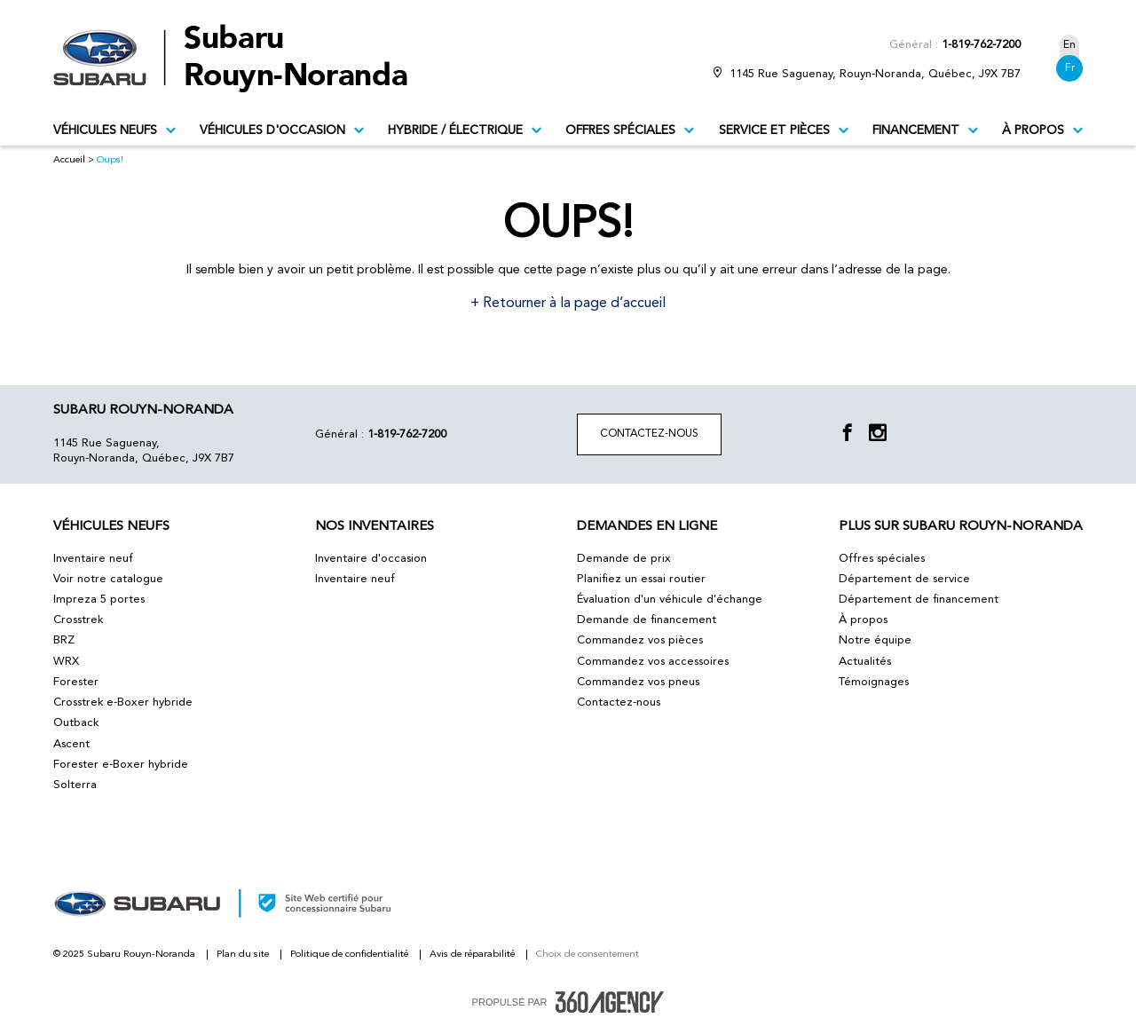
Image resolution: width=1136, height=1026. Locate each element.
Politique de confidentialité (350, 954)
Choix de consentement (587, 954)
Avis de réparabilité (473, 954)
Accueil (69, 160)
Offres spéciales (629, 130)
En (1069, 45)
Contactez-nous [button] (649, 434)
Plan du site (244, 954)
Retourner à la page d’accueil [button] (572, 303)
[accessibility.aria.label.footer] (610, 1002)
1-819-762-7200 (981, 45)
